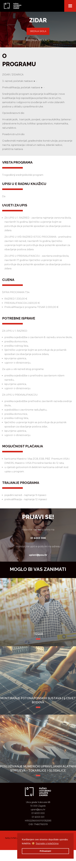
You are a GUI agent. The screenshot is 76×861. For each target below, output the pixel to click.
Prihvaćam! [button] (45, 851)
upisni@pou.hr (38, 809)
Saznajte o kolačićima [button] (47, 843)
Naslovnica (11, 838)
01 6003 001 (38, 817)
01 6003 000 (38, 813)
